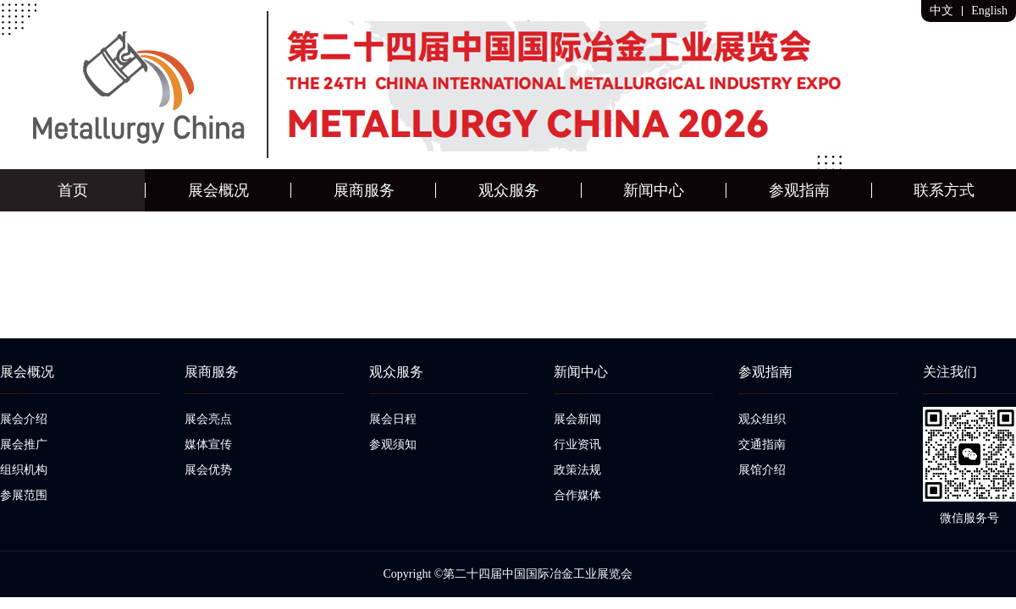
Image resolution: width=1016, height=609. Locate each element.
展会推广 (23, 444)
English (989, 10)
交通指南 (762, 444)
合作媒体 (577, 495)
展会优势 (208, 470)
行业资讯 (577, 444)
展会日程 (393, 419)
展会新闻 (577, 419)
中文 (941, 10)
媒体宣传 (208, 444)
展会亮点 (208, 419)
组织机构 (23, 470)
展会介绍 (23, 419)
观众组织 (762, 419)
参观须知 (393, 444)
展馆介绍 (762, 470)
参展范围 (23, 495)
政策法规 (577, 470)
